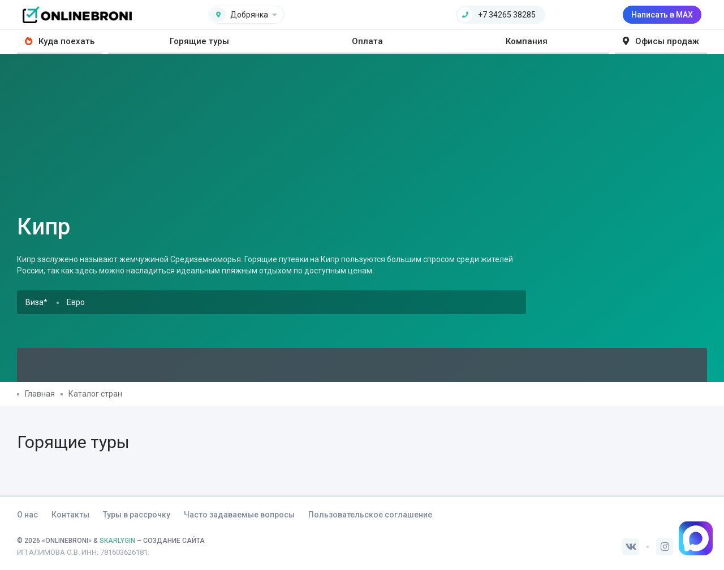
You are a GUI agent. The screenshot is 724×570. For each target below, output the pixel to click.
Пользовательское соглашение (370, 514)
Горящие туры (199, 41)
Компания (527, 41)
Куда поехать (59, 41)
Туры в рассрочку (136, 514)
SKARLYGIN (117, 541)
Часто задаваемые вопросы (239, 514)
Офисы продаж (661, 41)
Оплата (367, 41)
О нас (27, 514)
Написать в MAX (662, 14)
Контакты (70, 514)
